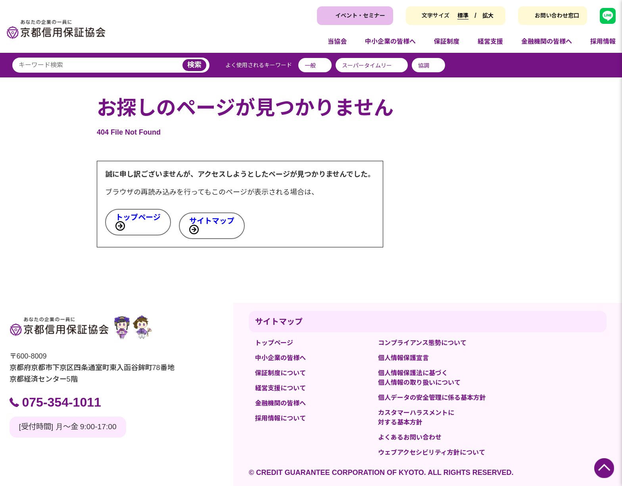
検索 (194, 65)
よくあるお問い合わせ (410, 437)
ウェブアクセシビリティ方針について (431, 452)
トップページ (138, 217)
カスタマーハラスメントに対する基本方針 (416, 417)
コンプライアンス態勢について (422, 342)
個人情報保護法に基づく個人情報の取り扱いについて (419, 378)
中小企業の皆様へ (280, 358)
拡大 (487, 15)
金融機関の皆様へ (280, 403)
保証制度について (280, 373)
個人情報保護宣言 (403, 358)
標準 (462, 15)
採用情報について (280, 418)
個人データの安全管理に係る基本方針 (432, 397)
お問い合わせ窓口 (557, 15)
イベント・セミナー (360, 15)
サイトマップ (211, 221)
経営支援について (280, 388)
